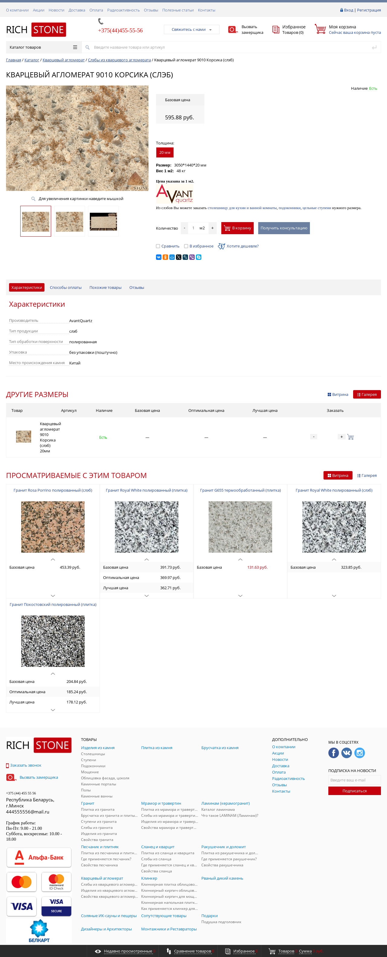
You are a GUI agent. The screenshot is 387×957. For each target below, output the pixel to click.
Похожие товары (105, 287)
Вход (348, 10)
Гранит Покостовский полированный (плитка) (53, 585)
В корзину (237, 228)
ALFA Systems (370, 939)
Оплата (96, 10)
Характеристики (26, 287)
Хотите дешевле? (238, 246)
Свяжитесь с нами (192, 29)
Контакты (206, 10)
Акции (38, 10)
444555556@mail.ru (27, 792)
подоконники (290, 207)
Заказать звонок (23, 745)
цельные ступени (317, 207)
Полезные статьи (178, 10)
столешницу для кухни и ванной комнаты (242, 207)
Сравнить (168, 246)
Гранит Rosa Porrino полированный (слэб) (53, 471)
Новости (56, 10)
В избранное (198, 246)
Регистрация (369, 10)
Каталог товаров (43, 47)
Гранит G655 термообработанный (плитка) (240, 471)
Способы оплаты (66, 287)
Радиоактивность (123, 10)
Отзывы (151, 10)
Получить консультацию (284, 228)
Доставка (77, 10)
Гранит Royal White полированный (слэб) (334, 471)
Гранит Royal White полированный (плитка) (146, 471)
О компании (17, 10)
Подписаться (355, 771)
